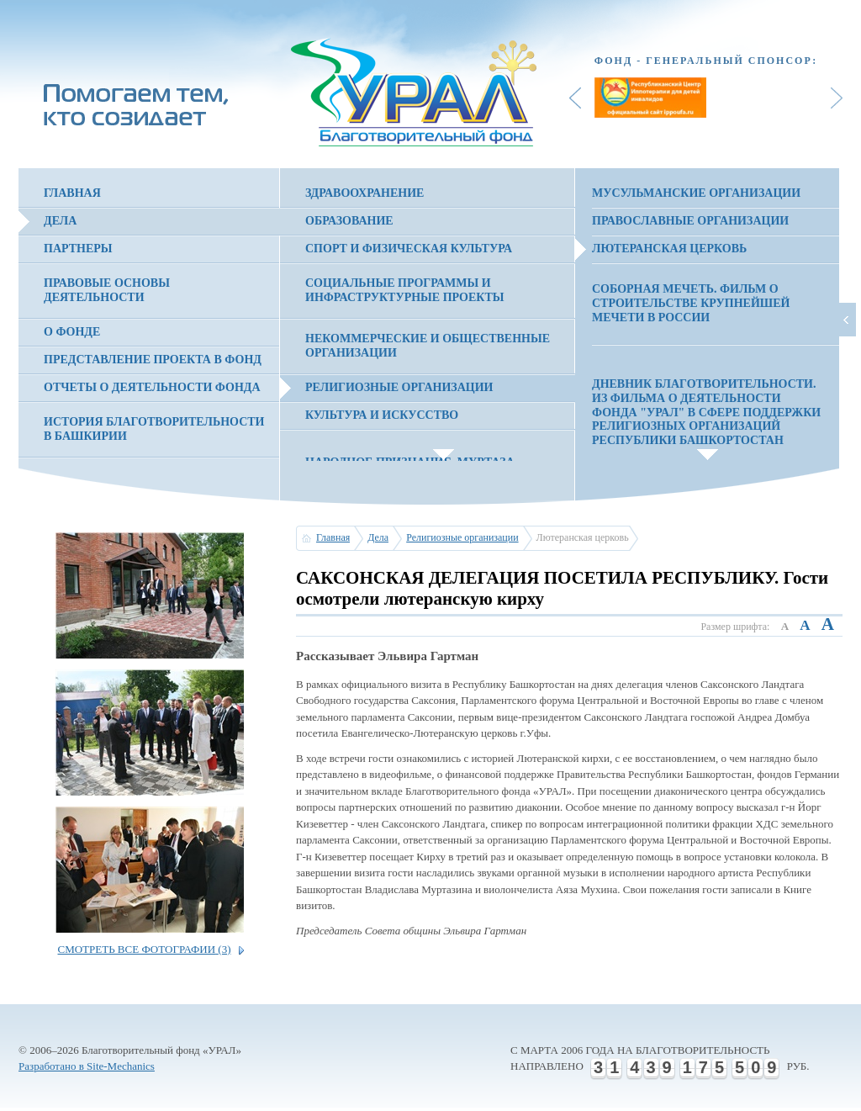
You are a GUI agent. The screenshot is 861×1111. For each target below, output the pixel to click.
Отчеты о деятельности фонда (152, 387)
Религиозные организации (399, 387)
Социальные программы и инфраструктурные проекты (404, 290)
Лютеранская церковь (669, 248)
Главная (72, 193)
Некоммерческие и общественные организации (427, 345)
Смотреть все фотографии (143, 949)
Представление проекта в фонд (152, 359)
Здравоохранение (364, 193)
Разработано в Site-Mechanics (86, 1066)
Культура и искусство (381, 415)
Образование (349, 220)
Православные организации (690, 220)
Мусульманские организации (696, 193)
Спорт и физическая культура (408, 248)
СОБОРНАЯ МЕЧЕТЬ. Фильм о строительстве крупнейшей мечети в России (691, 303)
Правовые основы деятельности (107, 290)
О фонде (72, 331)
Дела (60, 220)
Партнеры (78, 248)
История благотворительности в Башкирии (154, 428)
